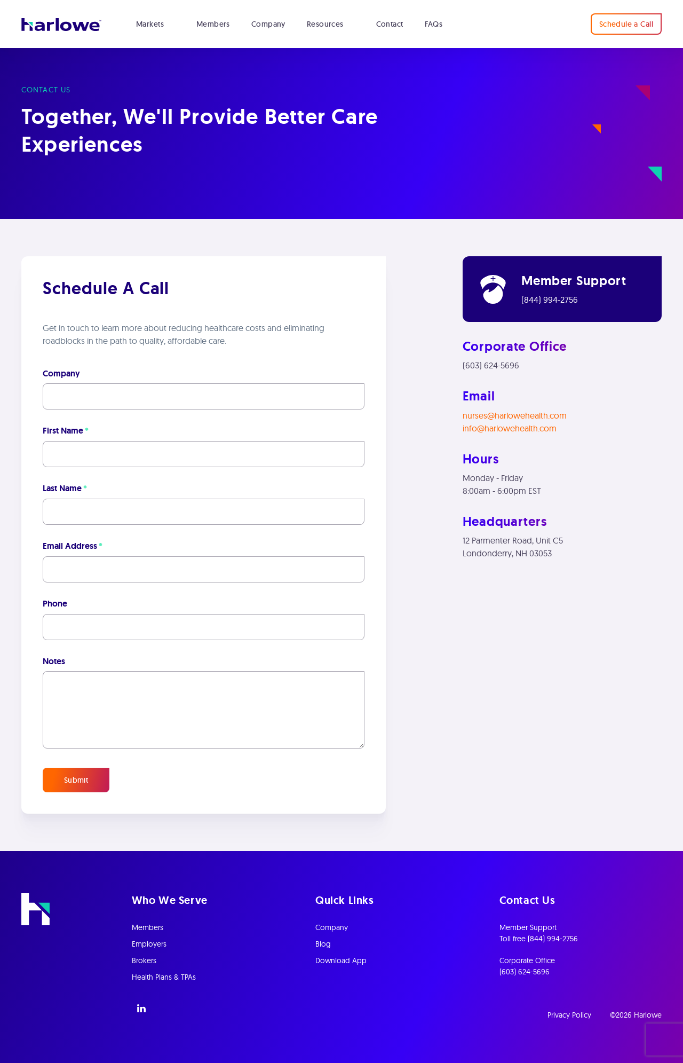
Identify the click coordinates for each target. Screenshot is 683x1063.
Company (268, 24)
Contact (389, 24)
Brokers (144, 960)
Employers (149, 944)
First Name (66, 431)
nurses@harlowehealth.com (515, 415)
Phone (55, 604)
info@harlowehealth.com (510, 428)
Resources (325, 24)
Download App (341, 960)
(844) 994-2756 (549, 299)
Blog (323, 944)
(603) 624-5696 (491, 365)
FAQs (434, 24)
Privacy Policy (569, 1015)
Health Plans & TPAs (164, 977)
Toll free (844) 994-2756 (538, 938)
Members (213, 24)
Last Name (65, 488)
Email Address (72, 546)
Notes (54, 661)
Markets (150, 24)
